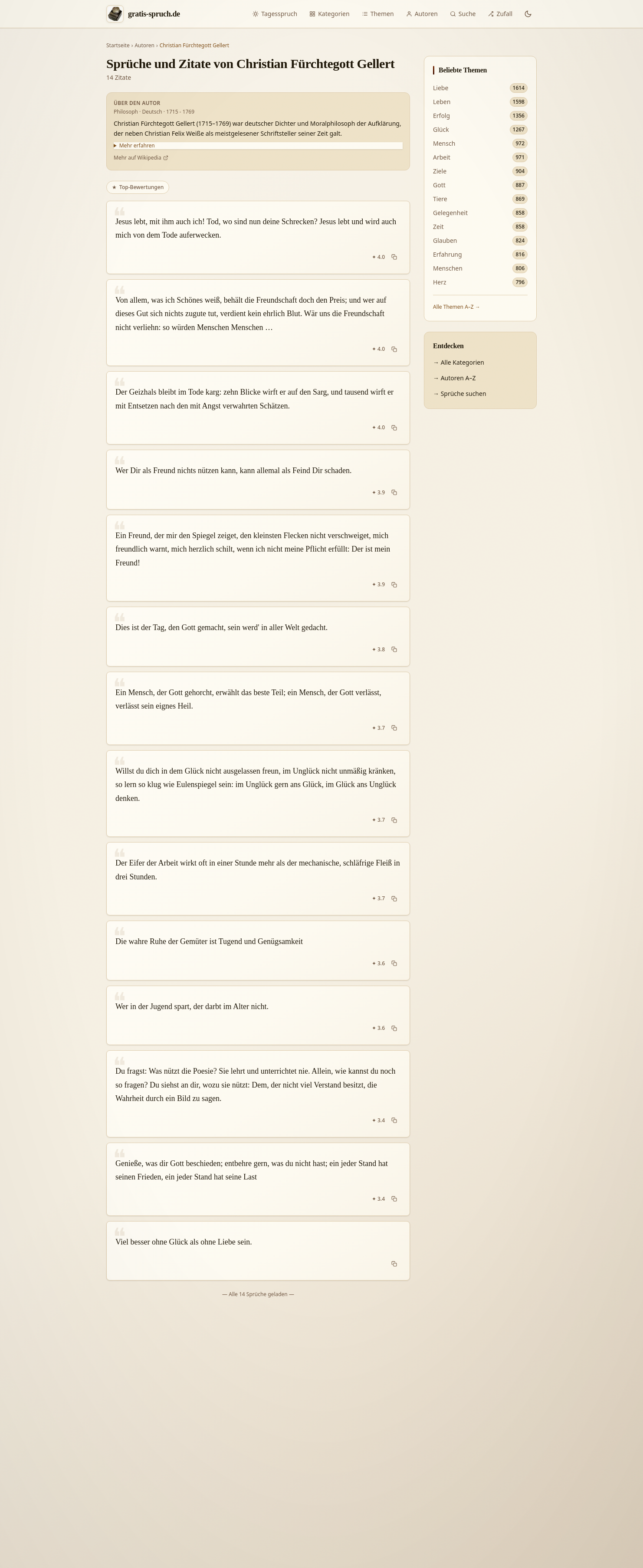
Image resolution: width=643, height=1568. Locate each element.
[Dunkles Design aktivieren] (528, 14)
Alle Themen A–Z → (456, 306)
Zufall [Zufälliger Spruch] (500, 14)
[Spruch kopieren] (394, 257)
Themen (378, 14)
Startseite (118, 45)
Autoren (422, 14)
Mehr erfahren (137, 145)
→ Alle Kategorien (458, 362)
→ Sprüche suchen (459, 393)
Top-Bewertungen (138, 187)
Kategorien (329, 14)
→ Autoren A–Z (454, 378)
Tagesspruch (275, 14)
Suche (463, 14)
